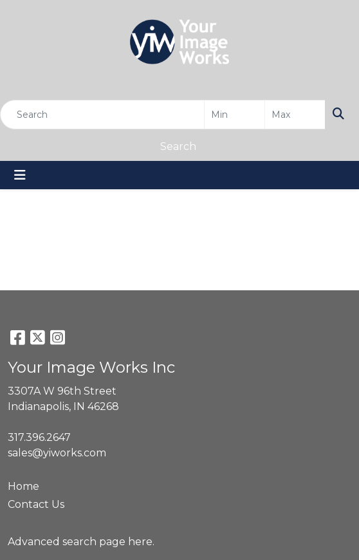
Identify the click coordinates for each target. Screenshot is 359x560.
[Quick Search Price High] (295, 114)
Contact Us (36, 504)
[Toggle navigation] (19, 175)
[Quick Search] (102, 114)
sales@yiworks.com (57, 453)
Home (23, 486)
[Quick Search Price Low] (234, 114)
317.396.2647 (39, 437)
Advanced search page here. (81, 542)
